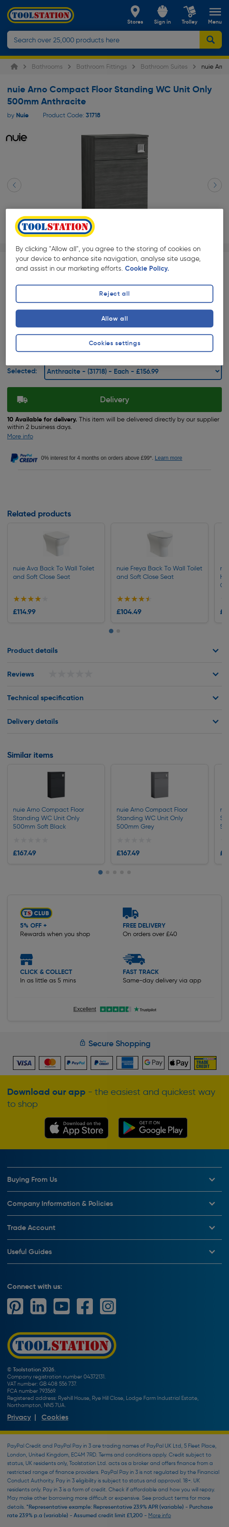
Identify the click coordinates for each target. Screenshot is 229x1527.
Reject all (114, 294)
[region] (114, 287)
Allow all (114, 318)
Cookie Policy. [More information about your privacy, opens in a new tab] (147, 268)
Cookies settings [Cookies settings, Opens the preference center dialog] (115, 343)
